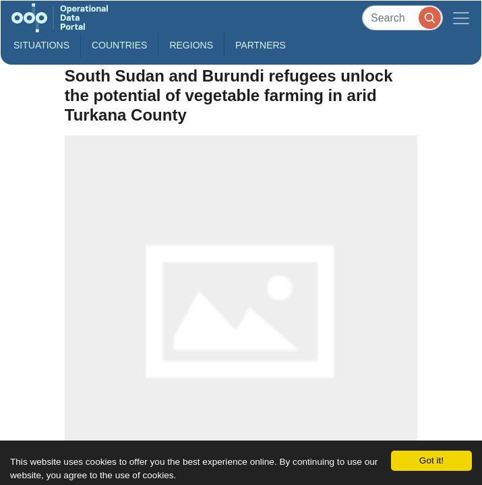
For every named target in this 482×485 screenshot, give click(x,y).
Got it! (431, 460)
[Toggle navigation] (461, 18)
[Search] (402, 17)
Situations (41, 45)
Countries (119, 45)
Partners (260, 45)
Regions (191, 45)
